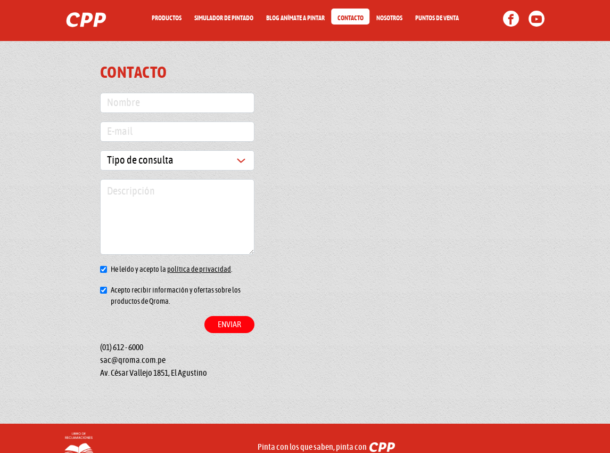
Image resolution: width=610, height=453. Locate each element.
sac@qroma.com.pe (133, 360)
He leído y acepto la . (172, 269)
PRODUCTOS (167, 18)
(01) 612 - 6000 (121, 347)
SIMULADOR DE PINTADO (223, 18)
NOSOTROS (389, 18)
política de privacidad (199, 269)
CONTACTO (350, 18)
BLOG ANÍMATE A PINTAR (295, 18)
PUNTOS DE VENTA (437, 18)
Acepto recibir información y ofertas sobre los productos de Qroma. (176, 296)
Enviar (229, 324)
